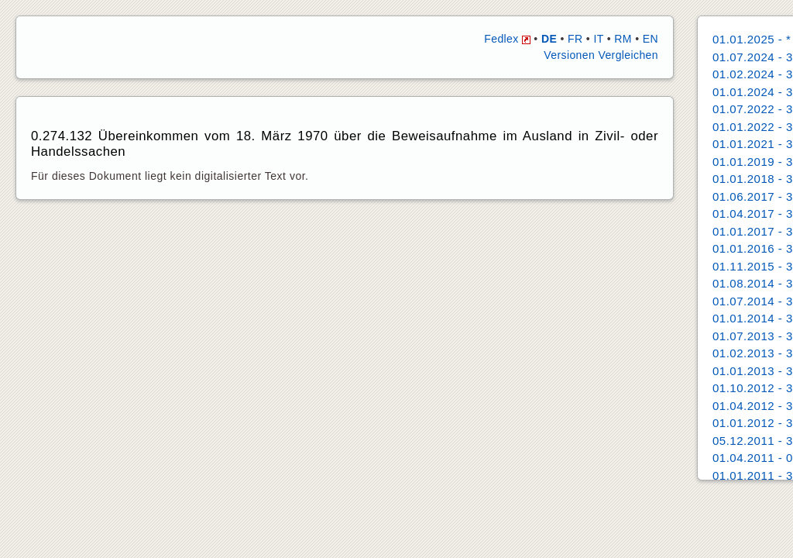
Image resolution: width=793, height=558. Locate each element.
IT (598, 39)
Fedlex (507, 39)
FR (575, 39)
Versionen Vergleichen (601, 55)
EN (650, 39)
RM (623, 39)
